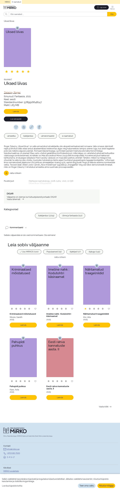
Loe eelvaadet (15, 119)
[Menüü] (112, 7)
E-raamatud (16, 2)
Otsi (112, 14)
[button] (12, 173)
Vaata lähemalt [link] (16, 198)
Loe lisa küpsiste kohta (12, 486)
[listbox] (40, 136)
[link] (12, 92)
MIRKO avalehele (11, 469)
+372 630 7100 (11, 451)
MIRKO (7, 2)
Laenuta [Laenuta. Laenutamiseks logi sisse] (23, 323)
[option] (11, 136)
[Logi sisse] (101, 7)
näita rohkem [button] (60, 255)
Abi (4, 473)
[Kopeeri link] (31, 127)
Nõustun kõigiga (106, 486)
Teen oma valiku (86, 486)
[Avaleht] (10, 7)
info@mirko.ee (11, 447)
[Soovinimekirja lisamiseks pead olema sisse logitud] (16, 127)
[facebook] (39, 127)
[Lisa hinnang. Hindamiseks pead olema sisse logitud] (17, 71)
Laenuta (16, 111)
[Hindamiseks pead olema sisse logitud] (23, 127)
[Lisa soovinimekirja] (35, 307)
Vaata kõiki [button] (105, 405)
